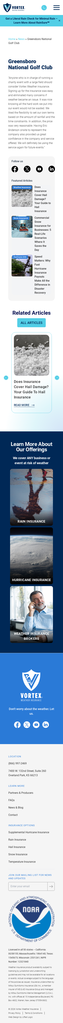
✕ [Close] (59, 20)
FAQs (11, 800)
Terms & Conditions (33, 1013)
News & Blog (15, 807)
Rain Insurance (17, 839)
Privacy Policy (14, 1013)
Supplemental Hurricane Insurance (28, 832)
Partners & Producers (20, 792)
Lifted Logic (27, 1017)
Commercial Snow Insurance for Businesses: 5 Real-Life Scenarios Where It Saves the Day (43, 233)
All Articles (31, 323)
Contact (13, 814)
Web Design (13, 1017)
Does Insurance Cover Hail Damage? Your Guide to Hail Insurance (43, 199)
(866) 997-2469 (17, 763)
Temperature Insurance (22, 861)
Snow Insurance (17, 854)
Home (11, 39)
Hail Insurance (16, 847)
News (21, 39)
